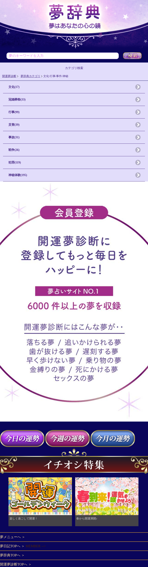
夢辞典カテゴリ (30, 76)
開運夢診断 (9, 76)
